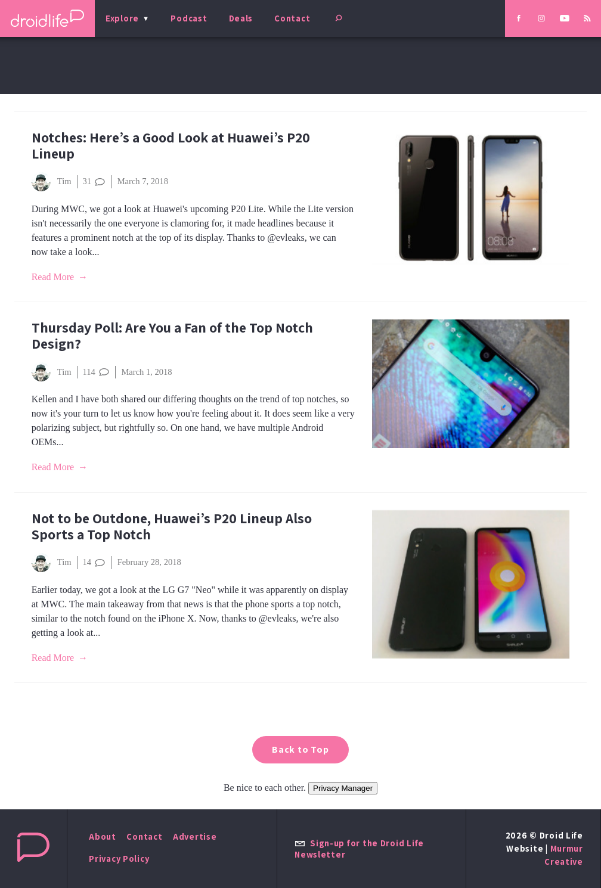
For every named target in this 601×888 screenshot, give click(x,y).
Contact (292, 18)
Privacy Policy (119, 858)
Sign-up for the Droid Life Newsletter (359, 848)
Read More (53, 277)
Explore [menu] (122, 18)
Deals (241, 18)
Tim (52, 181)
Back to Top (300, 749)
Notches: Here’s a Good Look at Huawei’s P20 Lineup (171, 145)
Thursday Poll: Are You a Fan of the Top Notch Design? (172, 335)
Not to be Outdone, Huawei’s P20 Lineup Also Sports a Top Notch (172, 526)
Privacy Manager (343, 788)
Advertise (195, 836)
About (102, 836)
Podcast (189, 18)
